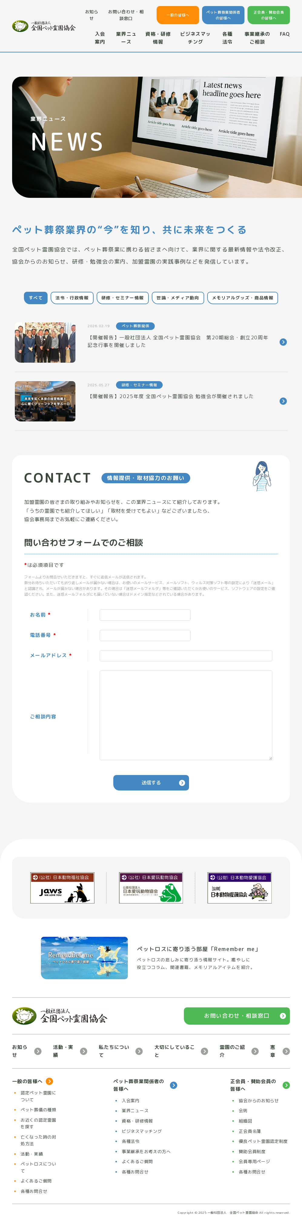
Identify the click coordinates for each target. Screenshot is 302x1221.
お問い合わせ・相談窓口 (126, 15)
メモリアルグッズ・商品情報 (243, 298)
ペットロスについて (38, 1167)
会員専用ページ (254, 1161)
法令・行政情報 (71, 298)
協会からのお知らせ (259, 1100)
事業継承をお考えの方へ (146, 1151)
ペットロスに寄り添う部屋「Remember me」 (199, 949)
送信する (151, 782)
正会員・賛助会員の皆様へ (269, 15)
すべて (36, 298)
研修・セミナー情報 (122, 298)
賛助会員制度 (252, 1151)
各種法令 (227, 38)
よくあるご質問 (36, 1181)
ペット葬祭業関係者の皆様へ (223, 15)
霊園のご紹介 (232, 1051)
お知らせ (91, 15)
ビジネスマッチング (195, 38)
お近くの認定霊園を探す (38, 1123)
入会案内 (100, 38)
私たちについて (114, 1051)
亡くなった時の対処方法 (38, 1140)
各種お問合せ (34, 1191)
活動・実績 (63, 1051)
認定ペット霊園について (38, 1096)
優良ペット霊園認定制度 (263, 1141)
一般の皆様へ (177, 15)
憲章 (272, 1051)
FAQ (285, 34)
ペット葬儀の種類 (38, 1110)
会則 (243, 1110)
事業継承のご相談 (257, 38)
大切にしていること (174, 1051)
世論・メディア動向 (178, 298)
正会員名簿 (250, 1131)
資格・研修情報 (158, 38)
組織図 (245, 1121)
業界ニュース (126, 38)
